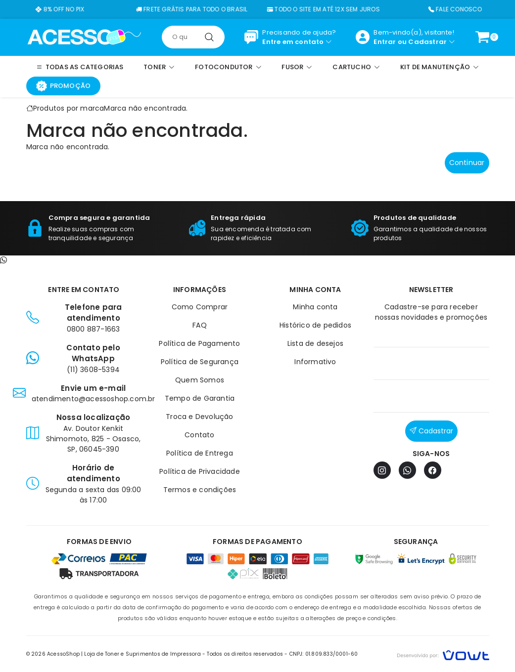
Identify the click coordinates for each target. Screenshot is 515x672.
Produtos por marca (68, 108)
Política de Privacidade (199, 471)
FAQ (199, 325)
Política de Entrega (199, 453)
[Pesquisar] (209, 37)
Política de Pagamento (199, 343)
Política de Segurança (199, 362)
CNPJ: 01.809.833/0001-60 (323, 654)
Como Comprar (200, 307)
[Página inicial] (84, 37)
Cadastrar (427, 41)
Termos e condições (199, 490)
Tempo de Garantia (199, 398)
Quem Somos (199, 380)
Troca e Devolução (199, 416)
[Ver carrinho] (482, 37)
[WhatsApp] (407, 470)
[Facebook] (432, 470)
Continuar (467, 163)
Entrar (385, 41)
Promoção (63, 86)
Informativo (315, 362)
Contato (199, 435)
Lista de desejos (315, 343)
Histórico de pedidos (315, 325)
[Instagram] (382, 470)
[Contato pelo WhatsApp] (3, 260)
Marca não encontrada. (145, 108)
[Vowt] (443, 654)
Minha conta (315, 307)
